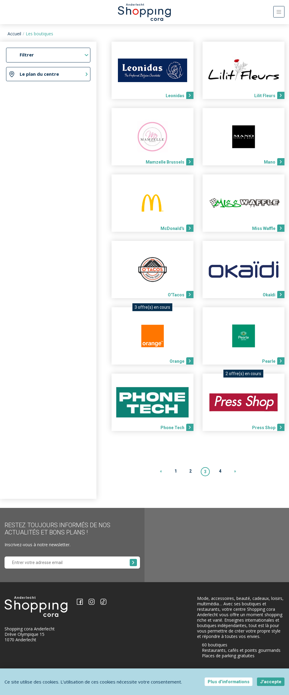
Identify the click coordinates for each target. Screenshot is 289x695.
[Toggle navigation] (278, 12)
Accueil (14, 34)
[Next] (234, 471)
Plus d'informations (228, 681)
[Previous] (160, 471)
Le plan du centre (39, 74)
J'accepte (270, 681)
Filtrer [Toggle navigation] (27, 55)
